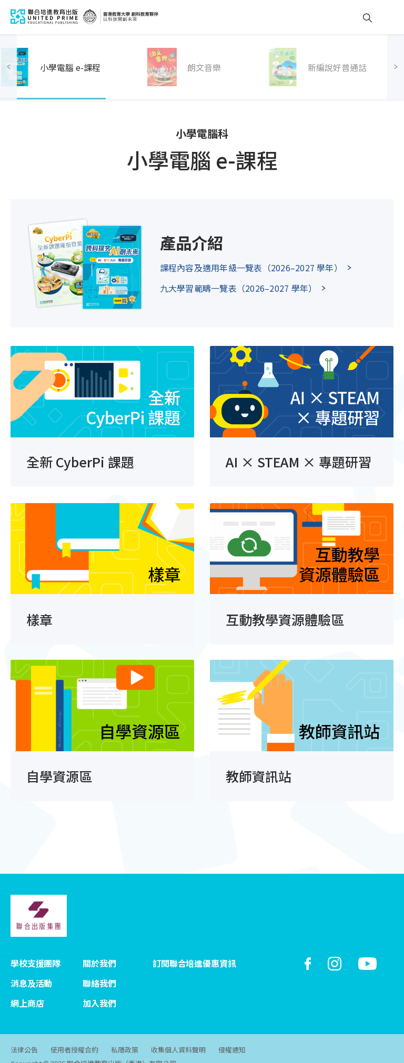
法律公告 (24, 1034)
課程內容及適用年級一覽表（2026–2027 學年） (251, 267)
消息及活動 (31, 970)
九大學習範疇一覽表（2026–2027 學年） (238, 288)
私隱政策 (126, 1034)
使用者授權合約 (75, 1034)
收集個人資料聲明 (181, 1034)
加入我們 (99, 989)
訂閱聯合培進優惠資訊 (194, 951)
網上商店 (27, 989)
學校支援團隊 (35, 951)
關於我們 (99, 951)
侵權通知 (236, 1034)
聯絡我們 (99, 970)
